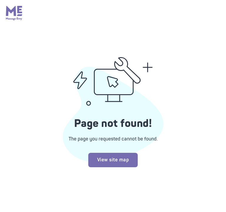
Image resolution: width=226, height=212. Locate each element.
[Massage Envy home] (14, 19)
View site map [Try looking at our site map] (113, 160)
